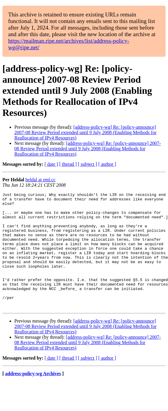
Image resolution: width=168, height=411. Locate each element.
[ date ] (51, 164)
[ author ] (107, 164)
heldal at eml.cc (40, 179)
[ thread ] (68, 164)
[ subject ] (87, 164)
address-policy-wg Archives (33, 396)
